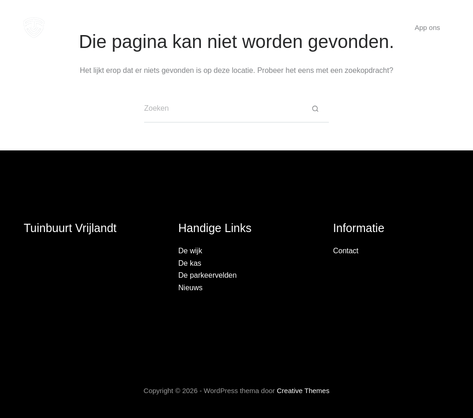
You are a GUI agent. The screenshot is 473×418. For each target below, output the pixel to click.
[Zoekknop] (315, 109)
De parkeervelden (207, 275)
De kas (192, 27)
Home (104, 27)
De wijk (147, 27)
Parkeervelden (250, 27)
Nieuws (315, 27)
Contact (364, 27)
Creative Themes (303, 390)
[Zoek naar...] (222, 109)
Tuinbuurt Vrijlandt (70, 227)
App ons (427, 27)
